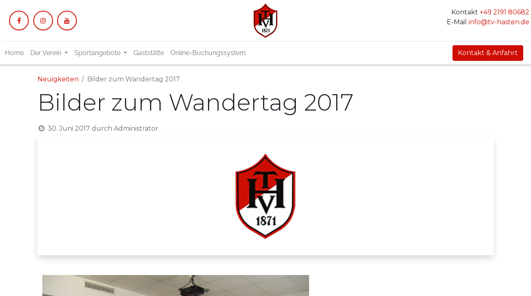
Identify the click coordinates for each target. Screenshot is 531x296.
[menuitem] (14, 53)
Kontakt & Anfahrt (488, 53)
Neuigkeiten (57, 79)
